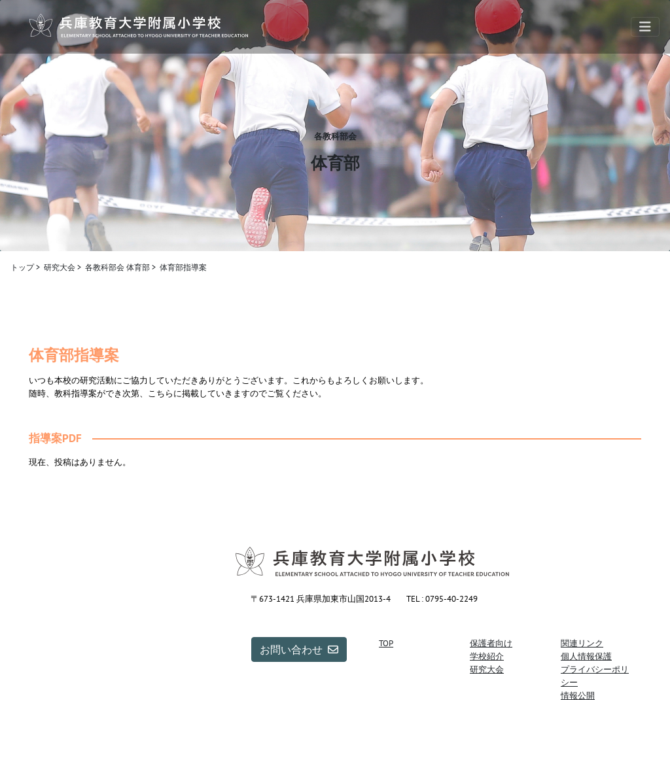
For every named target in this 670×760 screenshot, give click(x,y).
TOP (386, 643)
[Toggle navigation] (645, 27)
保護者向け (491, 643)
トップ (22, 267)
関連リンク (582, 643)
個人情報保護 (586, 656)
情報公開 (578, 695)
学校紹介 (487, 656)
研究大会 (59, 267)
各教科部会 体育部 (117, 267)
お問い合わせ (299, 649)
